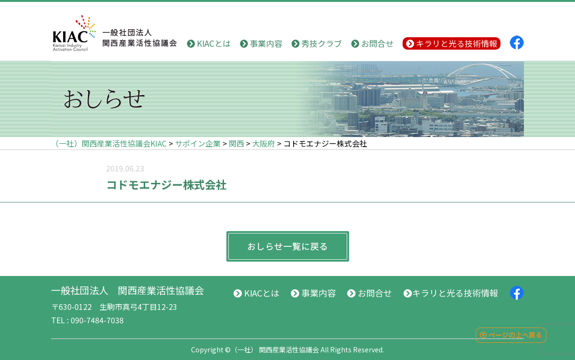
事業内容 (261, 43)
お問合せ (372, 43)
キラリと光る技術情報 (451, 43)
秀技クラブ (316, 43)
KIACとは (209, 43)
